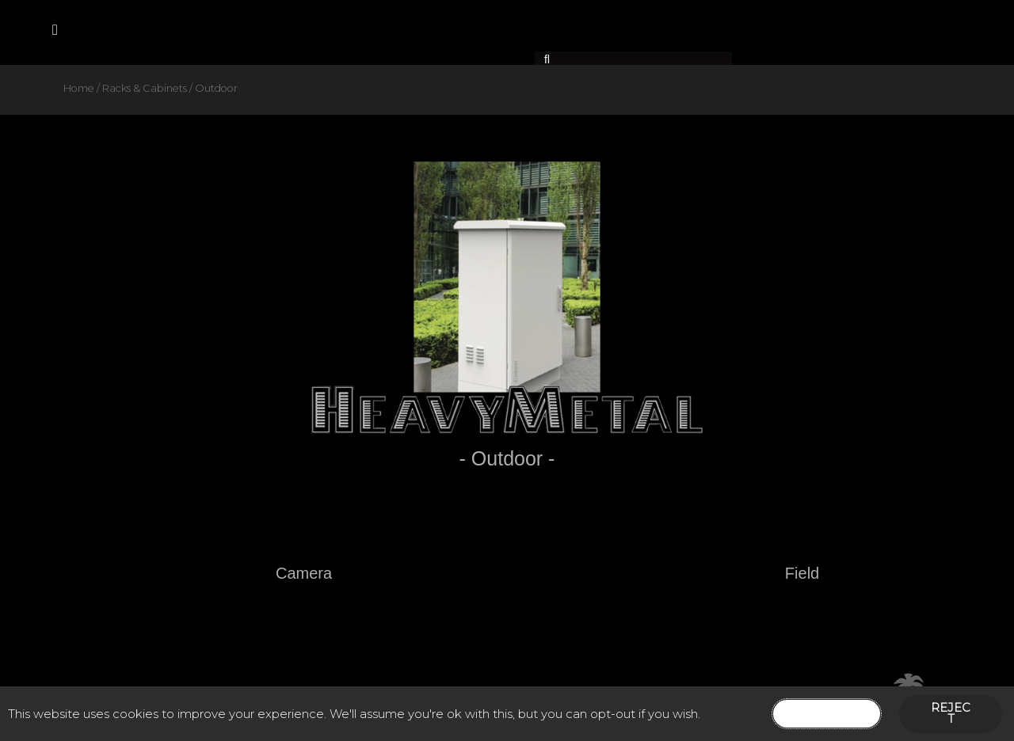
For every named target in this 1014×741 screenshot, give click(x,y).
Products (245, 31)
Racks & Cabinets (144, 88)
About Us (158, 31)
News (422, 31)
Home (85, 31)
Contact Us (341, 31)
